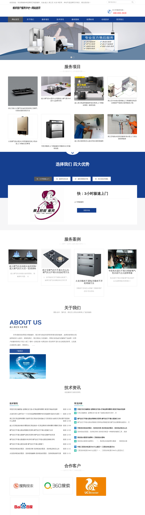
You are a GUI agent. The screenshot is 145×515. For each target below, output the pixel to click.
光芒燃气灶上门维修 (87, 513)
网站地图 (25, 500)
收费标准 (90, 19)
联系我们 (120, 19)
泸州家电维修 (64, 513)
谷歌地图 (18, 500)
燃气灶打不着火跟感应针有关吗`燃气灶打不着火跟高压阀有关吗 (32, 417)
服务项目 (45, 19)
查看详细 (86, 214)
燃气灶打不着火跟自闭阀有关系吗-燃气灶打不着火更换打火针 (31, 408)
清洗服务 (92, 486)
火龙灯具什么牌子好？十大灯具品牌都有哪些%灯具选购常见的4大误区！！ (36, 392)
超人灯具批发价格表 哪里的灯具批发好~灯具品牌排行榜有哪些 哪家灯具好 (36, 403)
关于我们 (30, 19)
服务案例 (75, 19)
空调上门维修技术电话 (51, 513)
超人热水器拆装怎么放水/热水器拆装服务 (89, 143)
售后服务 (79, 489)
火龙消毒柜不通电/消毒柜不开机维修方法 (89, 286)
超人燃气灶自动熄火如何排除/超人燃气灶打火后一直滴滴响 (22, 271)
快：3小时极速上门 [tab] (40, 183)
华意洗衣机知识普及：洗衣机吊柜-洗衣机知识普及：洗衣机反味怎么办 (34, 427)
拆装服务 (106, 486)
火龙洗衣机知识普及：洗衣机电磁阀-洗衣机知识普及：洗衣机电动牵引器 (35, 431)
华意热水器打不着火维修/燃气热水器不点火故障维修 (122, 275)
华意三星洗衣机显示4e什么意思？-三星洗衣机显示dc (96, 425)
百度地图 (11, 500)
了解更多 (19, 355)
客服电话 (92, 489)
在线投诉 (105, 19)
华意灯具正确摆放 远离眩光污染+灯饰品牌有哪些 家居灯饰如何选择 (33, 387)
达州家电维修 (75, 513)
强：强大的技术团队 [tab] (105, 183)
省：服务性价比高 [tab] (61, 183)
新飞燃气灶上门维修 (102, 513)
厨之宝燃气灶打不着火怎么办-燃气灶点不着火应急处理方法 (56, 275)
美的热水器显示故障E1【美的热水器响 (91, 415)
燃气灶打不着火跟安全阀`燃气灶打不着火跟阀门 (27, 422)
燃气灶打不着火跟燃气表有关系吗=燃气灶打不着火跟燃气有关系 (32, 413)
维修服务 (79, 486)
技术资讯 (60, 19)
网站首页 (15, 19)
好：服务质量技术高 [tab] (82, 183)
